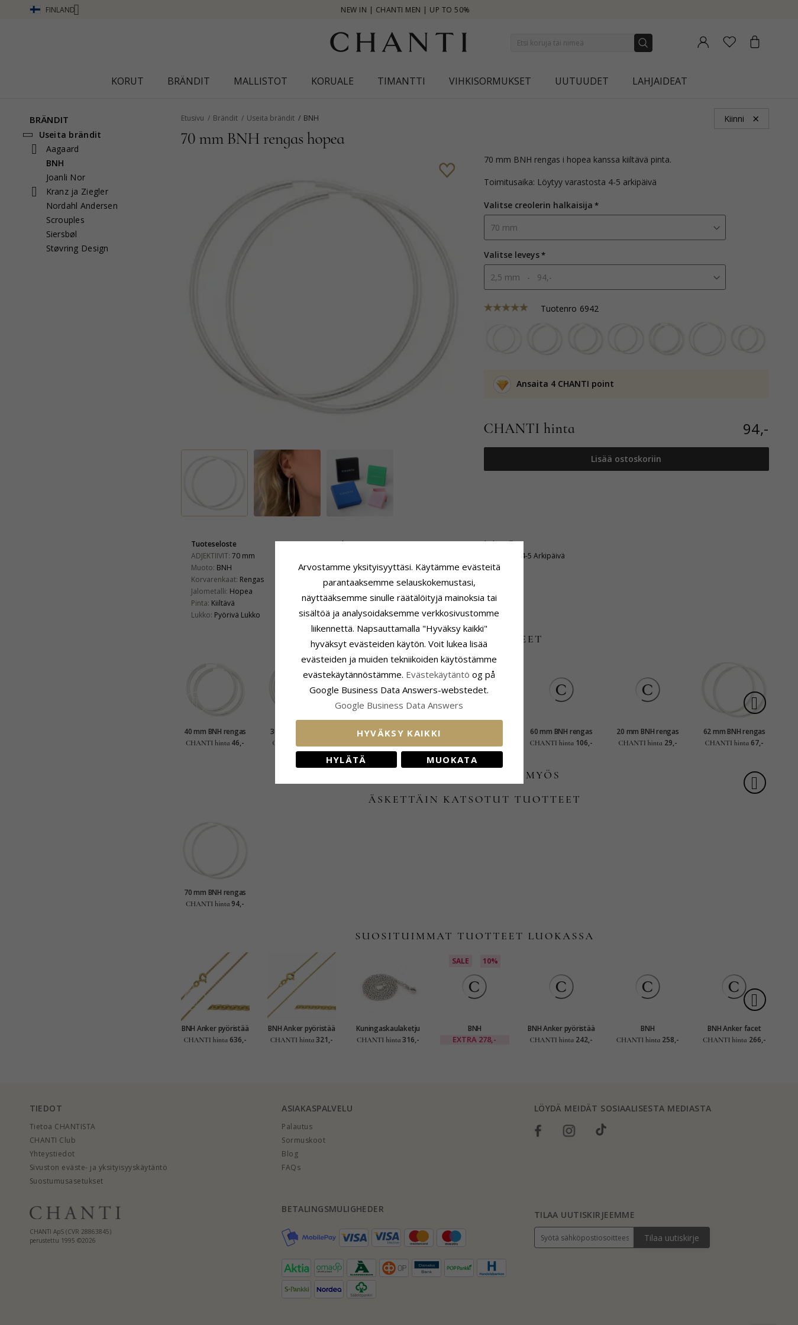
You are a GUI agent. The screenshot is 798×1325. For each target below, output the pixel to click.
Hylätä (346, 759)
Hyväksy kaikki (399, 733)
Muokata (452, 759)
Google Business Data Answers (399, 705)
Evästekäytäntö (438, 674)
